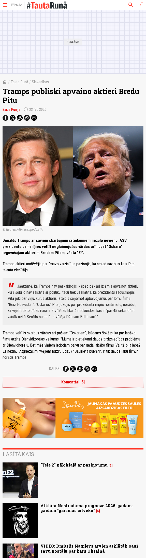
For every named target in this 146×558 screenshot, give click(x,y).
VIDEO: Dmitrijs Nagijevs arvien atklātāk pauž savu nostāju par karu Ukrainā (89, 548)
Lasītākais (18, 454)
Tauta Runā (19, 82)
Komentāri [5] (73, 382)
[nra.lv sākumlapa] (16, 5)
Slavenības (40, 82)
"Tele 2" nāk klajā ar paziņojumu (74, 465)
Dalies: (54, 369)
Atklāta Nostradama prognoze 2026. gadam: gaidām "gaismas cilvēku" (86, 508)
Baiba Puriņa (11, 109)
